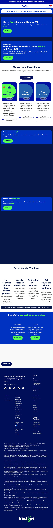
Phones (34, 378)
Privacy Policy (18, 401)
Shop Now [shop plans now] (7, 207)
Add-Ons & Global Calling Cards (37, 383)
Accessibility (17, 412)
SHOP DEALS (6, 363)
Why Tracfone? (36, 419)
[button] (47, 6)
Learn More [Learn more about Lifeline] (17, 337)
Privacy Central (18, 403)
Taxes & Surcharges (17, 433)
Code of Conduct (19, 410)
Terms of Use (18, 399)
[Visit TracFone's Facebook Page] (5, 388)
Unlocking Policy (18, 408)
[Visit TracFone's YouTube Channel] (19, 388)
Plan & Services (36, 380)
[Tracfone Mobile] (25, 6)
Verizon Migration (37, 429)
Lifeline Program (36, 427)
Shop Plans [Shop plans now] (8, 140)
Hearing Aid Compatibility (18, 418)
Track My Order (36, 406)
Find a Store (35, 423)
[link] (50, 6)
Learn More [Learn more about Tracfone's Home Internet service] (8, 57)
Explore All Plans (26, 77)
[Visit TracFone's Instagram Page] (10, 388)
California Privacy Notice (19, 430)
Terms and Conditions (17, 397)
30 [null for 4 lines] (9, 98)
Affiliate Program (8, 400)
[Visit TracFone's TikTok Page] (23, 388)
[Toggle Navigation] (2, 6)
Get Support (35, 404)
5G (33, 425)
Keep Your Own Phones (38, 388)
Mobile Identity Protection (18, 415)
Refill (34, 398)
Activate (34, 402)
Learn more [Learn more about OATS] (35, 337)
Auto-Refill (35, 400)
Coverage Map (36, 421)
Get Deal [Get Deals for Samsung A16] (7, 31)
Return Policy (18, 405)
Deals (34, 386)
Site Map (6, 396)
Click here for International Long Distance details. (34, 462)
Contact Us (6, 398)
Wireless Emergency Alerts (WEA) (19, 422)
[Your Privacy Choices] (19, 427)
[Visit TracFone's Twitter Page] (14, 388)
